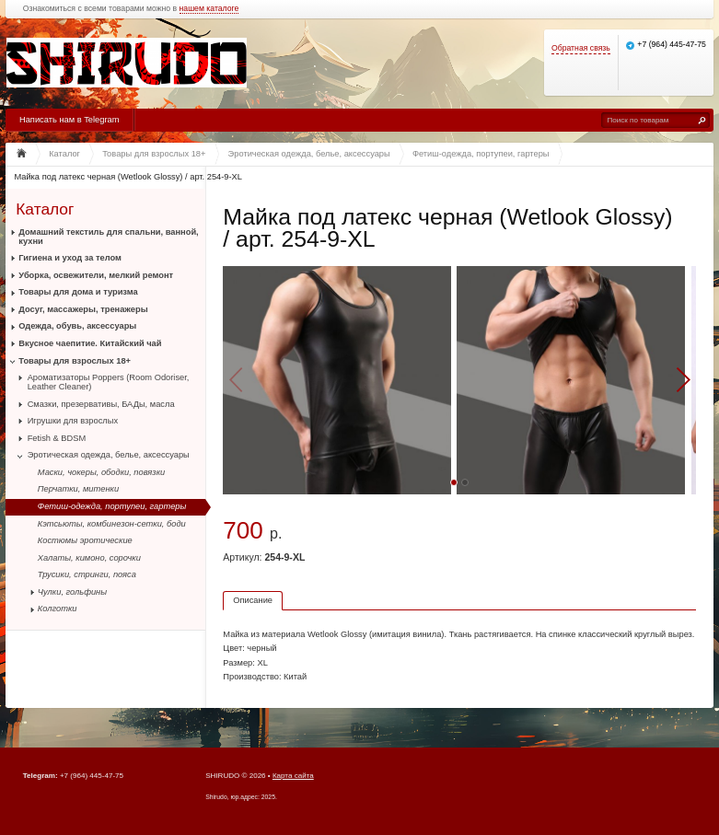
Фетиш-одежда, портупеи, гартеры (112, 506)
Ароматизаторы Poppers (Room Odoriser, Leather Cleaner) (109, 382)
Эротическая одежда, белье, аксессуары (109, 454)
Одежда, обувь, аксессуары (77, 326)
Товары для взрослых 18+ (74, 360)
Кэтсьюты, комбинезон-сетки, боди (112, 523)
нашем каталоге (209, 9)
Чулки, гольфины (72, 592)
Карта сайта (293, 775)
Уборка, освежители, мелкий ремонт (95, 275)
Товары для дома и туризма (77, 291)
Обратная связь (580, 48)
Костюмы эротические (85, 540)
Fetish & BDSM (57, 438)
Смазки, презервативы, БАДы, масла (101, 404)
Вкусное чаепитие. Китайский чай (89, 343)
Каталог (45, 208)
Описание (253, 600)
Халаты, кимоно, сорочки (89, 557)
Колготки (57, 608)
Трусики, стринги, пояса (87, 574)
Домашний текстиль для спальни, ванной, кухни (108, 236)
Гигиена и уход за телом (70, 257)
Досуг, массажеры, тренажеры (82, 309)
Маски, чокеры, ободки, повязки (101, 472)
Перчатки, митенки (78, 488)
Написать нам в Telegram (69, 119)
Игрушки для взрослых (73, 420)
